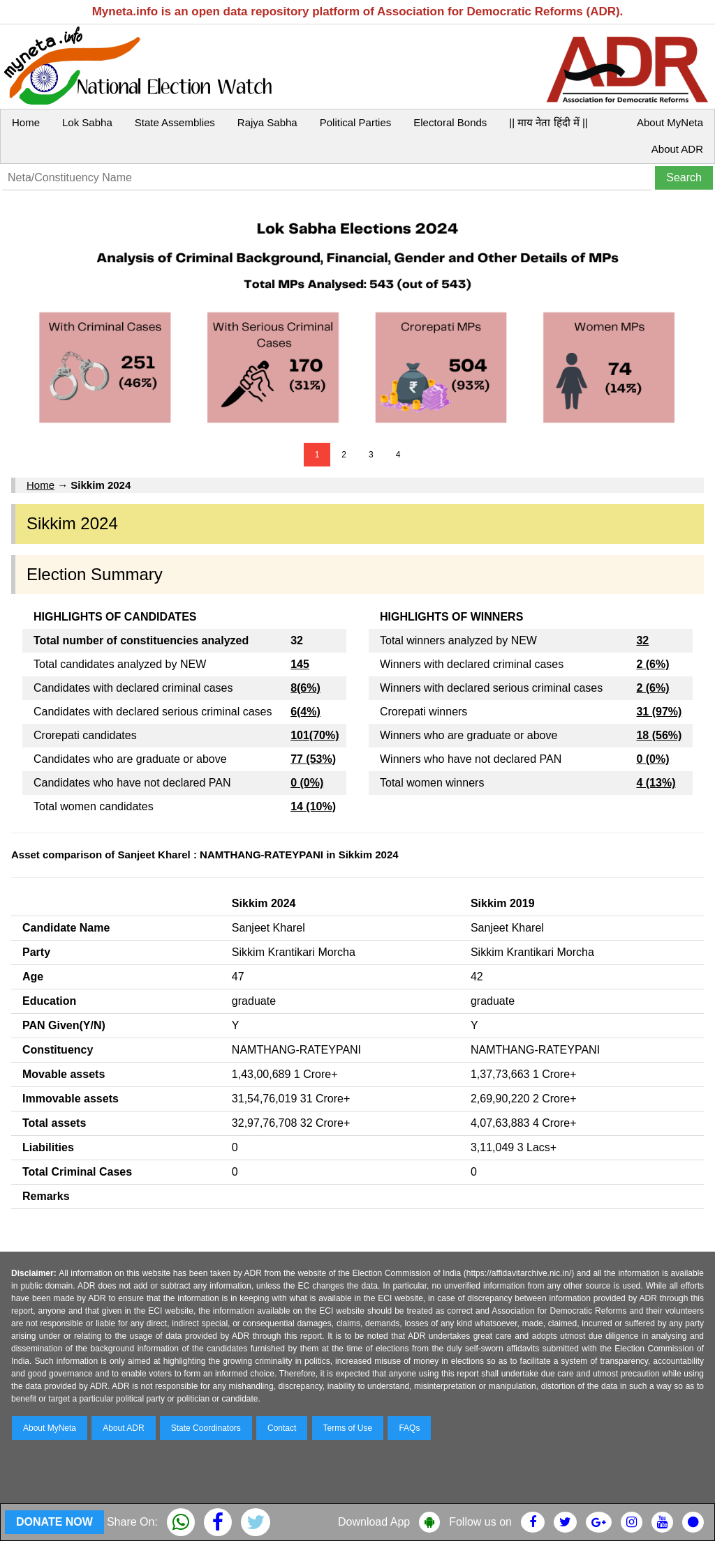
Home (26, 122)
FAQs (409, 1428)
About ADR (677, 149)
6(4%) (305, 712)
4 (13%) (655, 783)
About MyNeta (670, 122)
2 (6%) (652, 664)
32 (642, 640)
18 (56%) (658, 735)
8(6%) (305, 688)
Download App (374, 1522)
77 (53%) (313, 759)
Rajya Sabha (267, 122)
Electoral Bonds (450, 122)
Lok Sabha (87, 122)
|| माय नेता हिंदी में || (548, 122)
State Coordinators (206, 1428)
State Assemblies (175, 122)
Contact (281, 1428)
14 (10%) (313, 806)
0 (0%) (306, 783)
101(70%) (314, 735)
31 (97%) (658, 712)
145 (299, 664)
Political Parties (356, 122)
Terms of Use (348, 1428)
